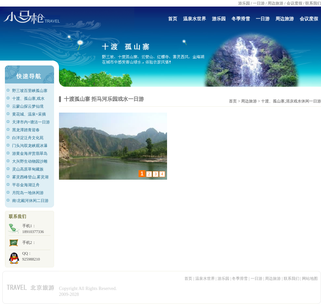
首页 (172, 18)
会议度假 (294, 3)
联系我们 (313, 3)
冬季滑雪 (241, 18)
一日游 (259, 3)
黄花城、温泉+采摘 (29, 114)
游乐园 (244, 3)
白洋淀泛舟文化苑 (28, 137)
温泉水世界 (194, 18)
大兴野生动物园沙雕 (29, 161)
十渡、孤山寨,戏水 (28, 98)
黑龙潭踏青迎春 (26, 130)
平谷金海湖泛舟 (26, 185)
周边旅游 (275, 3)
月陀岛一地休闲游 (28, 192)
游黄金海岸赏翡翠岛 (29, 153)
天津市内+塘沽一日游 (31, 122)
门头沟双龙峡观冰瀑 (29, 145)
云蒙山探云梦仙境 (28, 106)
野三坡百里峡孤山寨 (29, 90)
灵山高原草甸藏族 (28, 169)
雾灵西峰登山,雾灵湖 (30, 177)
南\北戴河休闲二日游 (30, 200)
